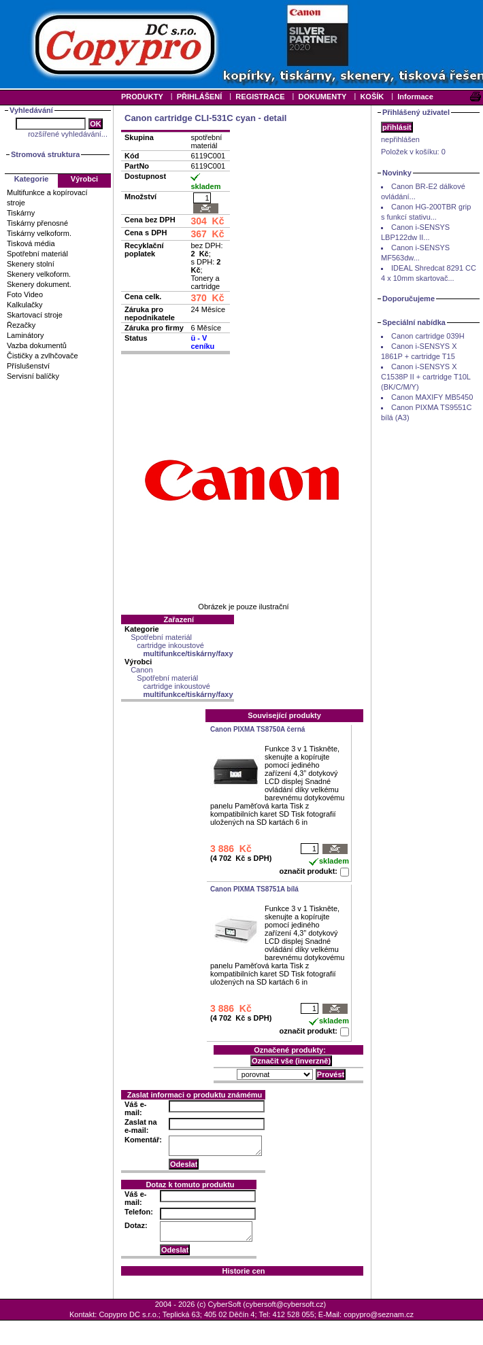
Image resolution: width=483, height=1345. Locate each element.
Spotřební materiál (37, 254)
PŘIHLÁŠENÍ (199, 96)
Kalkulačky (25, 305)
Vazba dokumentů (37, 345)
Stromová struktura (45, 154)
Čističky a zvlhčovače (42, 356)
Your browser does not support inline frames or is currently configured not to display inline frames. (241, 44)
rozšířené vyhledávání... (67, 134)
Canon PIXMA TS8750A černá (257, 729)
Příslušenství (28, 366)
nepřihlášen (400, 139)
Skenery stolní (30, 264)
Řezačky (21, 325)
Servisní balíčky (33, 376)
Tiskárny (21, 213)
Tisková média (31, 243)
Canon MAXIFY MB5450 (432, 397)
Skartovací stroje (35, 315)
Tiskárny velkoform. (39, 233)
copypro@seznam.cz (379, 1314)
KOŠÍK (372, 96)
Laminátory (25, 335)
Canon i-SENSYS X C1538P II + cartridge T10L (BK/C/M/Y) (426, 376)
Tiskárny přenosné (37, 223)
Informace (415, 96)
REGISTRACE (259, 96)
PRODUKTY (142, 96)
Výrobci (84, 179)
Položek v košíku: (413, 152)
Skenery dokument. (39, 284)
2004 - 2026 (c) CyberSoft (198, 1304)
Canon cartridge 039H (428, 336)
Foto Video (25, 294)
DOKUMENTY (322, 96)
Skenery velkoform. (39, 274)
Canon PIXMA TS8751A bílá (254, 889)
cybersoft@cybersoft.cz (284, 1304)
